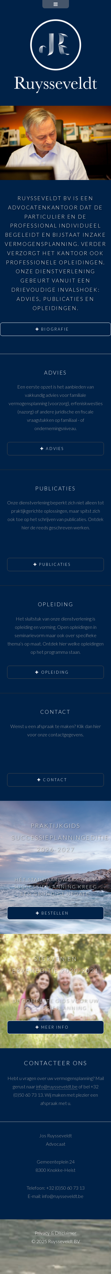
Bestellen (55, 913)
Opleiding (55, 672)
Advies (55, 448)
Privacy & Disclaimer (55, 1233)
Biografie (55, 329)
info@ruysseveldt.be (57, 1086)
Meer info (55, 1027)
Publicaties (55, 564)
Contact (55, 779)
